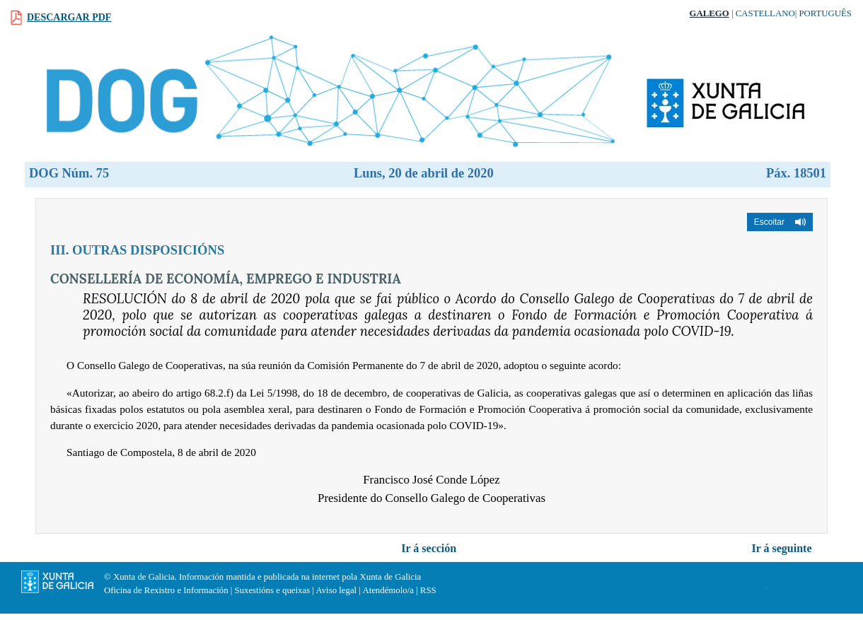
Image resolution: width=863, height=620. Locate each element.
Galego (709, 13)
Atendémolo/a (388, 590)
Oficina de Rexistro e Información (166, 590)
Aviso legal (336, 590)
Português (825, 13)
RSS (428, 590)
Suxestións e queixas (273, 590)
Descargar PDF (69, 17)
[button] (780, 222)
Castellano (765, 13)
